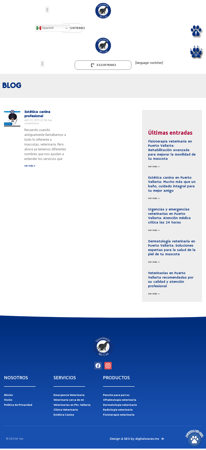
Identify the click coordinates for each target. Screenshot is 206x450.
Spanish (45, 28)
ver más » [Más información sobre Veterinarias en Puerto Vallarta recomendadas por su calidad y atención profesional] (154, 293)
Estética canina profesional (37, 114)
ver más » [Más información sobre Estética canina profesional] (29, 165)
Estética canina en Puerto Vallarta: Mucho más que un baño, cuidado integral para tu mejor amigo (172, 184)
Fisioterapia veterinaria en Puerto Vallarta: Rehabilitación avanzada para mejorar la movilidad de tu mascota (172, 150)
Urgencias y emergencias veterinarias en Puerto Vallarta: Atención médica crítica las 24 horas (169, 216)
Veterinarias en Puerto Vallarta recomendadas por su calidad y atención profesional (170, 279)
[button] (47, 9)
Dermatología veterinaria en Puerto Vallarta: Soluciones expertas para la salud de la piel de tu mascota (172, 248)
